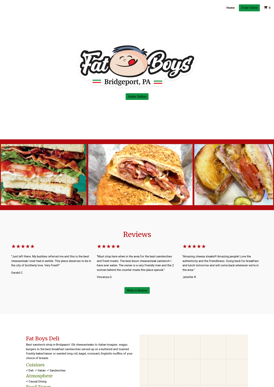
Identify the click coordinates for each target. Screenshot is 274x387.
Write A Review (137, 290)
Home (230, 7)
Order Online (249, 7)
